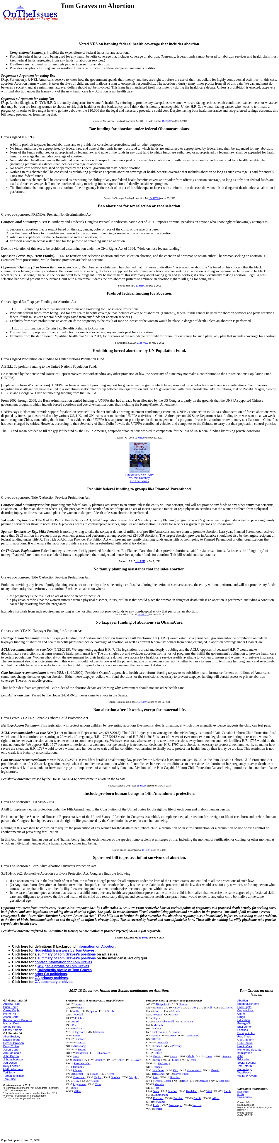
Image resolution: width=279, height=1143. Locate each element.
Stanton (183, 1004)
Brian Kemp (10, 1007)
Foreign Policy (246, 1033)
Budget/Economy (248, 1003)
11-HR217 (140, 561)
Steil (75, 1087)
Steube (111, 1011)
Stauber (99, 1032)
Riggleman (79, 1084)
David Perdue (11, 1039)
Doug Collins (11, 1046)
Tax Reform (244, 1066)
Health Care (244, 1046)
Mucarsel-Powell (164, 1021)
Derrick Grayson (13, 1043)
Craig (157, 1059)
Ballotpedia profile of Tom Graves (64, 970)
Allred (215, 1098)
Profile (240, 1094)
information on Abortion (96, 946)
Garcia (156, 1035)
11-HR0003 (142, 343)
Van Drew (158, 1070)
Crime (241, 1013)
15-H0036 (141, 786)
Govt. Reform (245, 1039)
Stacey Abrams (12, 1030)
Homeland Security (249, 1049)
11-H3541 (141, 286)
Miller (77, 1091)
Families (242, 1030)
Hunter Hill (10, 1013)
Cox (194, 1007)
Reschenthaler (82, 1063)
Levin (158, 1007)
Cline (98, 1084)
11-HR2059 (140, 438)
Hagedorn (79, 1032)
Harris (81, 1042)
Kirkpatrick (162, 1004)
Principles (243, 1059)
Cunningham (160, 1094)
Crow (175, 1014)
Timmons (78, 1066)
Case (158, 1028)
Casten (172, 1035)
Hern (76, 1056)
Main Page (243, 1091)
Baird (75, 1021)
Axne (177, 1032)
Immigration (244, 1052)
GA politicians (244, 1097)
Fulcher (79, 1018)
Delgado (203, 1080)
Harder (176, 1007)
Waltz (76, 1011)
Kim (81, 1007)
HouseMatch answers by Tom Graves (65, 950)
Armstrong (79, 1045)
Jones (209, 1056)
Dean (156, 1091)
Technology (244, 1069)
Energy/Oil (244, 1023)
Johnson (77, 1070)
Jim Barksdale (12, 1052)
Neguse (157, 1014)
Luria (156, 1105)
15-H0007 (142, 702)
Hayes (156, 1018)
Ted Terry (9, 1072)
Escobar (178, 1098)
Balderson (82, 1052)
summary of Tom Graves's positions (66, 954)
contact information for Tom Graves (63, 962)
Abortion (242, 1000)
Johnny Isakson (13, 1059)
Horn (156, 1087)
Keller (120, 1059)
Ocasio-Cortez (163, 1080)
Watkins (77, 1028)
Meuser (77, 1059)
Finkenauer (158, 1032)
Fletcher (158, 1098)
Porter (158, 1011)
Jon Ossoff (10, 1062)
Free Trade (244, 1036)
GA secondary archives (53, 982)
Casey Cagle (11, 1010)
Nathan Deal (11, 1023)
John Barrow (11, 1056)
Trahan (158, 1045)
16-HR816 (147, 850)
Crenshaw (79, 1077)
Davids (157, 1039)
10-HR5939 (154, 198)
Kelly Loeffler (11, 1066)
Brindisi (224, 1080)
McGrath (162, 1042)
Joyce (137, 1059)
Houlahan (191, 1091)
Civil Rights (244, 1007)
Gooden (115, 1077)
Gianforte (80, 1039)
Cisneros (228, 1007)
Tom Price (9, 1079)
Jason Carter (11, 1016)
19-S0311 (143, 938)
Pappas (157, 1066)
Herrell (82, 1049)
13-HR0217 (143, 614)
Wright (133, 1077)
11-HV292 (167, 121)
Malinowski (194, 1070)
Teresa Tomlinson (14, 1075)
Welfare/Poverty (247, 1075)
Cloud (95, 1080)
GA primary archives (51, 978)
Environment (245, 1026)
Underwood (192, 1035)
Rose (95, 1073)
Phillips (174, 1059)
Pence (75, 1025)
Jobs (240, 1056)
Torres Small (181, 1073)
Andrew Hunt (11, 1003)
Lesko (78, 1004)
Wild (209, 1091)
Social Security (246, 1062)
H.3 (145, 121)
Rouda (176, 1011)
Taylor (98, 1077)
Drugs (241, 1016)
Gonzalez (104, 1052)
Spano (93, 1011)
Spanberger (175, 1105)
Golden (158, 1052)
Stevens (226, 1056)
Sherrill (215, 1070)
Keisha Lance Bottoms (17, 1020)
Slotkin (157, 1056)
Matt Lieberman (13, 1069)
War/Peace (244, 1072)
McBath (158, 1025)
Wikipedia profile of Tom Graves (63, 966)
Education (243, 1020)
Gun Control (245, 1043)
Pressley (177, 1045)
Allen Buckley (11, 1036)
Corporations (245, 1010)
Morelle (159, 1084)
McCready (164, 1063)
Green (111, 1073)
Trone (157, 1049)
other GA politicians (51, 974)
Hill (209, 1007)
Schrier (158, 1108)
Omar (193, 1059)
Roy (76, 1080)
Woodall (78, 1014)
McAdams (159, 1101)
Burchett (78, 1073)
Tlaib (190, 1056)
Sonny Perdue (12, 1026)
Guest (76, 1035)
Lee (155, 1077)
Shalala (188, 1021)
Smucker (99, 1059)
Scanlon (172, 1091)
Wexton (196, 1105)
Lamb (227, 1091)
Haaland (158, 1073)
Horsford (175, 1077)
